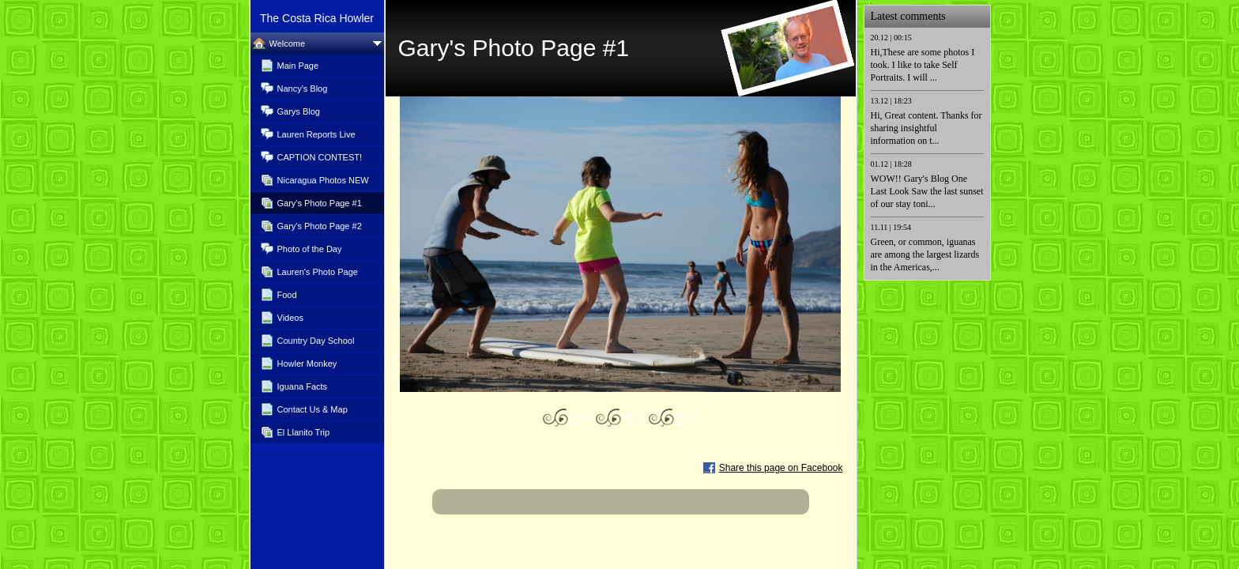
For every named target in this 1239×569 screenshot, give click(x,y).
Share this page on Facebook (781, 467)
